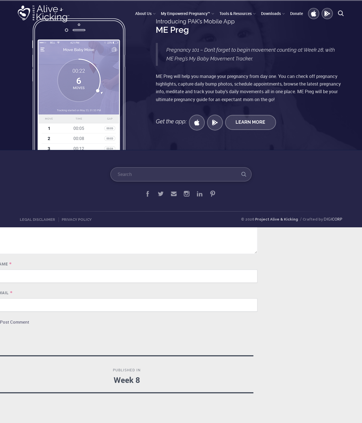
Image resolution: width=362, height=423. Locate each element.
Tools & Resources (235, 13)
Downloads (271, 13)
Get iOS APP (314, 13)
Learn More (250, 122)
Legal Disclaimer (37, 219)
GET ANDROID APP (327, 13)
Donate (296, 13)
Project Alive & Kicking (276, 219)
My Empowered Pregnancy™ (185, 13)
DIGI (333, 219)
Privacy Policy (77, 219)
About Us (143, 13)
